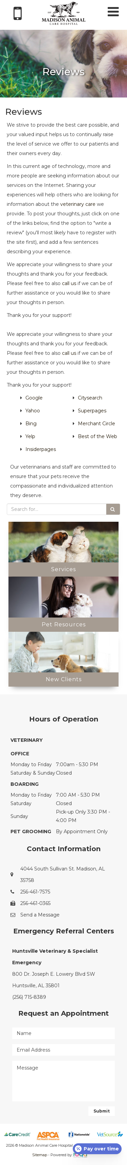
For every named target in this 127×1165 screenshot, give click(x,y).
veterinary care (78, 204)
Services (63, 569)
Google (34, 398)
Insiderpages (40, 449)
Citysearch (90, 398)
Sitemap (39, 1154)
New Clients (64, 679)
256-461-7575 (35, 892)
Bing (31, 423)
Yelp (30, 436)
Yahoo (32, 411)
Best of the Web (97, 436)
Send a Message (40, 915)
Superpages (92, 411)
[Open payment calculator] (97, 1148)
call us (69, 283)
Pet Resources (64, 624)
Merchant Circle (96, 423)
